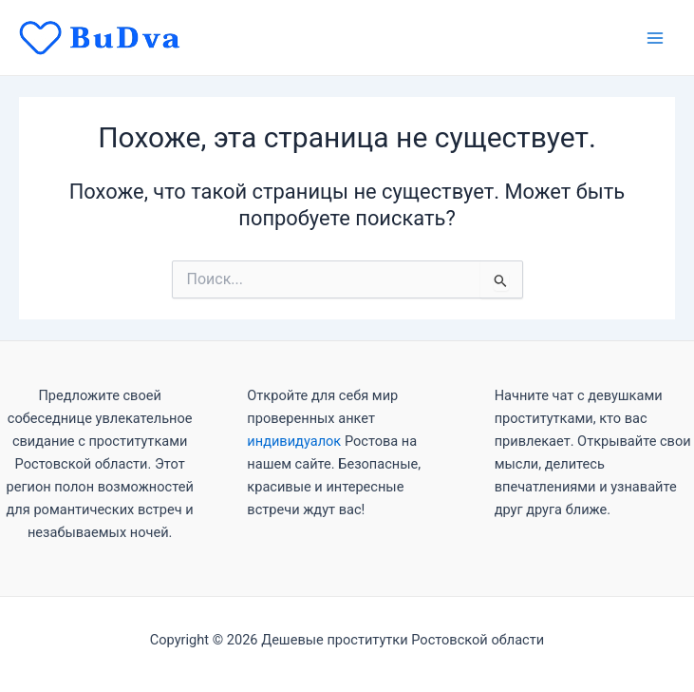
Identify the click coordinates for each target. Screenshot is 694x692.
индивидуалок (294, 441)
